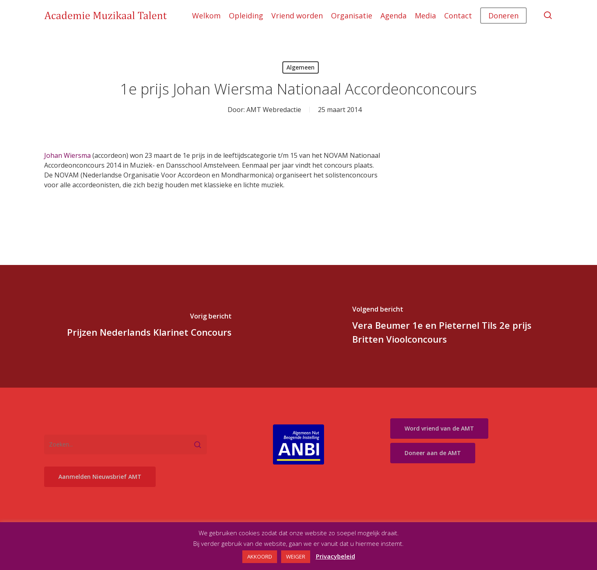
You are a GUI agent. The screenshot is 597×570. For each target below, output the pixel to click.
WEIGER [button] (295, 556)
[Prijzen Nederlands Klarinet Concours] (149, 326)
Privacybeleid (335, 556)
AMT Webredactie (273, 109)
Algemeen (300, 67)
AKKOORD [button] (259, 556)
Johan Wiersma (67, 155)
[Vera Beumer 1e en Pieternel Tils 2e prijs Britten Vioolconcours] (448, 326)
